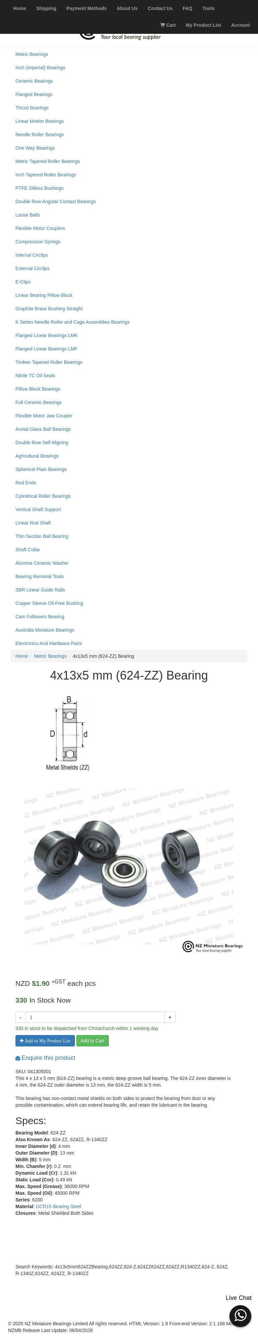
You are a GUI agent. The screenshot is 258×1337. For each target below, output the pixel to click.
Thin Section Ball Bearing (41, 536)
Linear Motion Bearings (39, 121)
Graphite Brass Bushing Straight (49, 308)
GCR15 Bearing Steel (58, 1206)
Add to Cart (92, 1040)
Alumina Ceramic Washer (42, 563)
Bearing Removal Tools (39, 576)
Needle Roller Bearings (39, 134)
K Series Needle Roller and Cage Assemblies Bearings (72, 322)
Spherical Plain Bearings (41, 469)
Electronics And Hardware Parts (48, 643)
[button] (240, 1315)
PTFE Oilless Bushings (39, 188)
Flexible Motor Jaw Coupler (44, 415)
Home (21, 656)
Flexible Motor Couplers (40, 228)
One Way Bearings (35, 148)
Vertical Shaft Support (38, 509)
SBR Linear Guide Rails (40, 590)
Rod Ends (25, 482)
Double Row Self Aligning (41, 442)
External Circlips (32, 268)
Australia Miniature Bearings (44, 630)
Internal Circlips (31, 255)
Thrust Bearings (32, 107)
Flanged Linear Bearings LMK (46, 335)
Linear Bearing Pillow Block (44, 295)
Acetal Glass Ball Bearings (43, 429)
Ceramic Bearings (34, 81)
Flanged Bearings (33, 94)
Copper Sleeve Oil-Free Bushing (49, 603)
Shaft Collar (27, 549)
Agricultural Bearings (37, 456)
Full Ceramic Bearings (38, 402)
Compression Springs (37, 241)
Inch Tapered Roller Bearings (45, 174)
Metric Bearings (31, 54)
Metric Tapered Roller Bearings (47, 161)
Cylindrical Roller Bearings (43, 496)
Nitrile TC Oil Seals (35, 375)
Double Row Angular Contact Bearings (55, 201)
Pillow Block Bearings (37, 389)
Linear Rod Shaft (33, 523)
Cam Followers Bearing (39, 616)
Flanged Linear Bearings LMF (46, 348)
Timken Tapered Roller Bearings (48, 362)
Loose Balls (27, 215)
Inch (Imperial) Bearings (40, 67)
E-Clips (23, 282)
